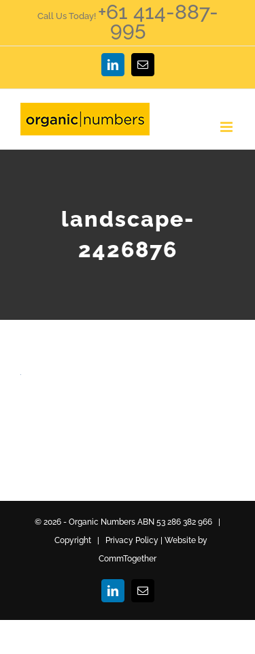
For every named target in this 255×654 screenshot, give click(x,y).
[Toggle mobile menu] (227, 127)
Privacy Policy (131, 540)
